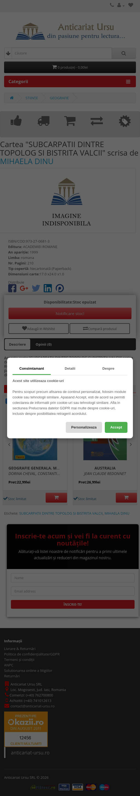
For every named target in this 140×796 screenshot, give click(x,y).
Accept (116, 427)
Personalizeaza (84, 427)
